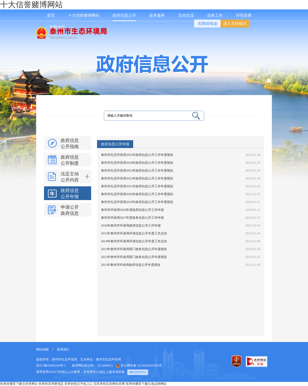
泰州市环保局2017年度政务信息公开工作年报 (132, 217)
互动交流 (186, 15)
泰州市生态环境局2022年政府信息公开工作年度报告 (137, 178)
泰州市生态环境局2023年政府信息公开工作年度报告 (137, 170)
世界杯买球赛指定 (51, 383)
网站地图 (42, 349)
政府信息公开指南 (70, 143)
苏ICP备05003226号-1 (51, 365)
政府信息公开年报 (70, 193)
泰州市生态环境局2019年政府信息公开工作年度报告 (137, 202)
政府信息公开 (124, 17)
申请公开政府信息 (70, 210)
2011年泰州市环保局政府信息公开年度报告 (130, 264)
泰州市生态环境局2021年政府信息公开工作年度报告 (137, 186)
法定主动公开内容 (75, 176)
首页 (51, 15)
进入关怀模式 (235, 23)
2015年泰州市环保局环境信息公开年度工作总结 (134, 233)
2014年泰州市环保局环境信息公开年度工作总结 (134, 241)
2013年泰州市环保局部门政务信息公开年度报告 (134, 249)
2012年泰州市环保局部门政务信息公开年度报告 (134, 257)
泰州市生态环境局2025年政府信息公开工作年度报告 (137, 154)
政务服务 (157, 15)
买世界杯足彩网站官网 (109, 383)
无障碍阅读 (207, 23)
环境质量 (244, 15)
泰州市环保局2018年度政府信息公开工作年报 (132, 209)
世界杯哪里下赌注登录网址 (19, 383)
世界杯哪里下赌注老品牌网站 (146, 383)
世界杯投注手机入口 (78, 383)
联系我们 (63, 349)
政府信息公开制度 (70, 160)
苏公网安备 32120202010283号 (139, 366)
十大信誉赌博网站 (31, 4)
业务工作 (215, 15)
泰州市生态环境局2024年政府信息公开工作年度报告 (137, 162)
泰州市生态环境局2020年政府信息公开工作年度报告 (137, 194)
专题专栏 (57, 27)
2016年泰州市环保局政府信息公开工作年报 (131, 225)
